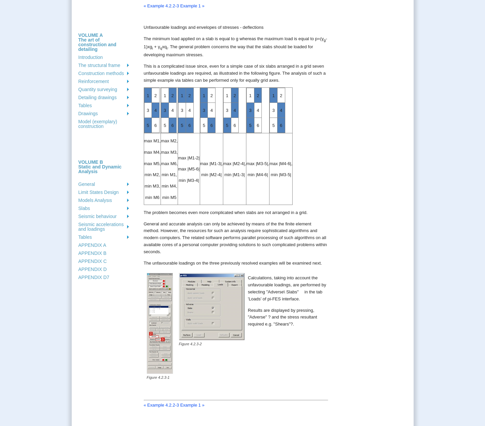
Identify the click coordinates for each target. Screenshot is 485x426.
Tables (85, 105)
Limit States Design (98, 192)
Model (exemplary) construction (97, 124)
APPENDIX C (92, 261)
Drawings (88, 113)
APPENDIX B (92, 253)
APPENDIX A (92, 245)
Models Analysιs (95, 200)
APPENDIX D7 (94, 277)
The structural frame (99, 65)
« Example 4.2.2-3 (161, 5)
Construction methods (101, 73)
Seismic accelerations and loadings (101, 227)
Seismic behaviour (97, 216)
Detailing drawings (97, 97)
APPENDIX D (92, 269)
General (86, 184)
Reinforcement (93, 81)
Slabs (84, 208)
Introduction (90, 57)
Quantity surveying (97, 89)
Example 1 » (192, 5)
